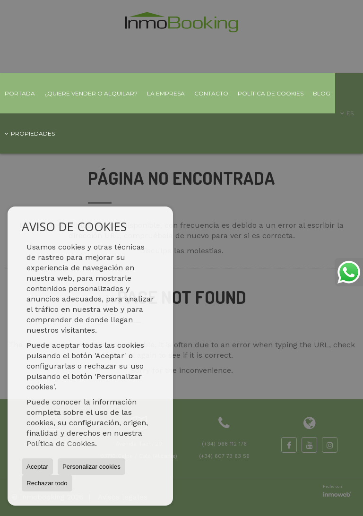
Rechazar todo (47, 483)
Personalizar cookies (91, 466)
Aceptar (37, 466)
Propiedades (30, 133)
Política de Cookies (60, 443)
